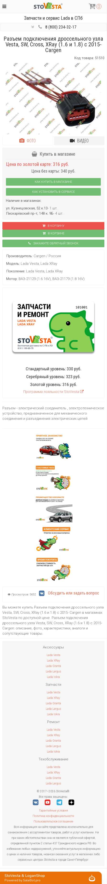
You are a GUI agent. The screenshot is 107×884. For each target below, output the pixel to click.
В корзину (53, 225)
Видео (79, 140)
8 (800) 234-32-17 (60, 26)
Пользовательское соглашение (53, 821)
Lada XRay (53, 660)
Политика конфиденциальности (53, 816)
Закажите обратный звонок (53, 243)
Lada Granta (53, 666)
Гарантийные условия (53, 810)
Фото (27, 140)
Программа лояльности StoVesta (53, 392)
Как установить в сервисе (53, 191)
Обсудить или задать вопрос (69, 592)
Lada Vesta (53, 655)
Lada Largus (53, 671)
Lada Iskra (53, 677)
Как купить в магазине (53, 182)
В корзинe (53, 233)
